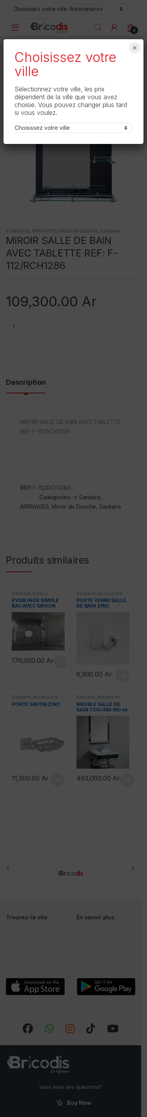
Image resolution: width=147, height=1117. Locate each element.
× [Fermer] (134, 48)
